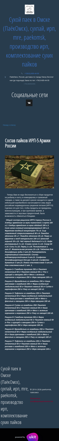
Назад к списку (9, 125)
